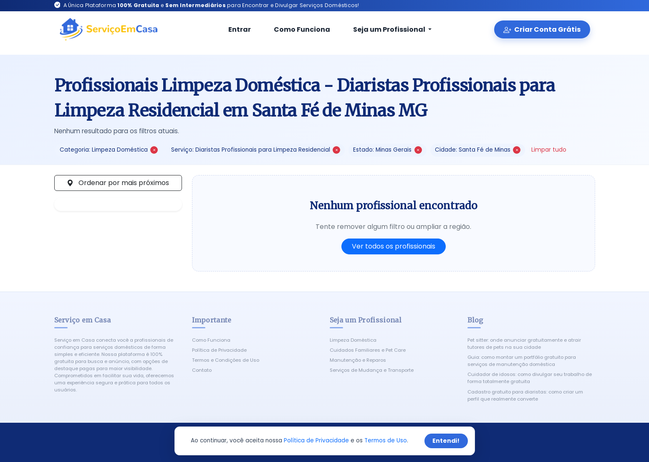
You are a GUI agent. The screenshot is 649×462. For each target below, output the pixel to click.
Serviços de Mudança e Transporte (372, 370)
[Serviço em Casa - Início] (108, 29)
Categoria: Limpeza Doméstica (109, 150)
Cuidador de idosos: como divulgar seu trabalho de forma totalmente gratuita (529, 378)
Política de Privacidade (219, 350)
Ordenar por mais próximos (118, 183)
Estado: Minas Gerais (387, 150)
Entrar (234, 29)
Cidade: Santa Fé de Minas (477, 150)
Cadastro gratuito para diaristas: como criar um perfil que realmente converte (525, 395)
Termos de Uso (385, 440)
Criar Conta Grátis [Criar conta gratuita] (542, 29)
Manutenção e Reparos (358, 360)
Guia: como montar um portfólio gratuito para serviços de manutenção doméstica (521, 361)
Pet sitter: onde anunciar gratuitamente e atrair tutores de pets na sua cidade (524, 343)
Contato (202, 370)
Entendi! (446, 441)
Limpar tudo (548, 149)
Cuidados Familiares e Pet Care (368, 350)
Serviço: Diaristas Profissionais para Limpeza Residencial (255, 150)
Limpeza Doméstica (353, 340)
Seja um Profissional (384, 29)
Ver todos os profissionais (393, 246)
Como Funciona (296, 29)
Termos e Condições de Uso (225, 360)
